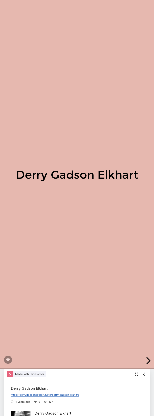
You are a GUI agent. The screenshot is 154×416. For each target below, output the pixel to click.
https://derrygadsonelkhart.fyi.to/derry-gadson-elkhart (45, 394)
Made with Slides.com (29, 374)
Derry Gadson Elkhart (52, 413)
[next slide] (147, 360)
